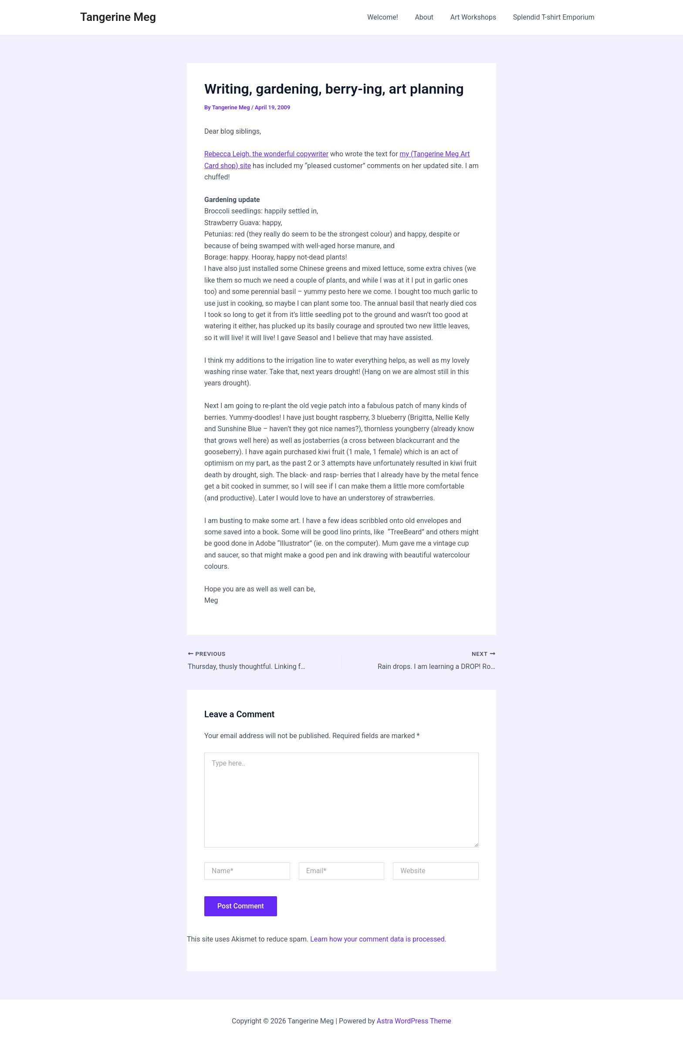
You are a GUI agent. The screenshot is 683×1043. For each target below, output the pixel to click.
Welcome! (393, 17)
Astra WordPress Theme (413, 1021)
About (431, 17)
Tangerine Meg (118, 17)
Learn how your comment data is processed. (378, 939)
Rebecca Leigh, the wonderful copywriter (266, 154)
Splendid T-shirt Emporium (555, 17)
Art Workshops (478, 17)
